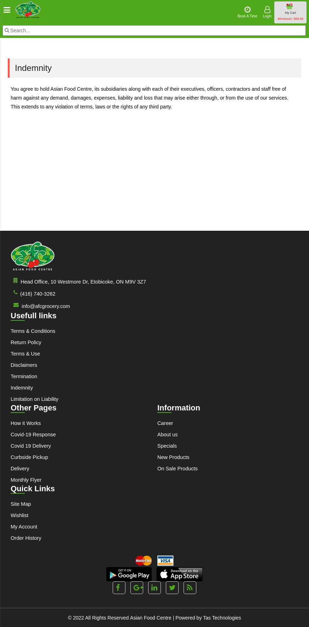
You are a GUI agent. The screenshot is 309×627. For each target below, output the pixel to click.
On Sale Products (176, 468)
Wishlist (19, 515)
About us (167, 434)
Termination (23, 376)
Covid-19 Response (32, 434)
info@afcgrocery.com (39, 305)
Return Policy (25, 342)
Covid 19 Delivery (30, 445)
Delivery (20, 468)
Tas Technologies (222, 617)
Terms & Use (25, 353)
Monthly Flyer (25, 479)
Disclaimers (23, 365)
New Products (172, 457)
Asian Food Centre (151, 617)
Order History (25, 538)
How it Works (25, 423)
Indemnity (21, 387)
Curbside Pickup (29, 457)
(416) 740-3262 (32, 293)
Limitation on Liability (34, 399)
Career (165, 423)
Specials (166, 445)
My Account (23, 526)
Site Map (20, 503)
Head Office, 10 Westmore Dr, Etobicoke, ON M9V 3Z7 (76, 281)
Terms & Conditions (32, 331)
